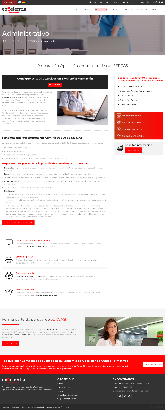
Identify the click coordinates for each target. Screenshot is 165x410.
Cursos (116, 10)
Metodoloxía (132, 10)
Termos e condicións (53, 407)
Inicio (76, 10)
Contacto (157, 10)
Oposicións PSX (127, 96)
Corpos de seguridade (66, 399)
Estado (60, 384)
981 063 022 (127, 387)
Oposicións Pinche (129, 105)
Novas (144, 10)
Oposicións (102, 10)
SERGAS (32, 41)
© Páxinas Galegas (156, 407)
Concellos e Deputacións (67, 395)
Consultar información (18, 223)
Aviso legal (5, 407)
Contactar (134, 150)
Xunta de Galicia (64, 388)
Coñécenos (87, 10)
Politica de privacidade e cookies (22, 407)
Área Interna (65, 407)
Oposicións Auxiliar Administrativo (136, 91)
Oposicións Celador (129, 100)
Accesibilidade (40, 407)
